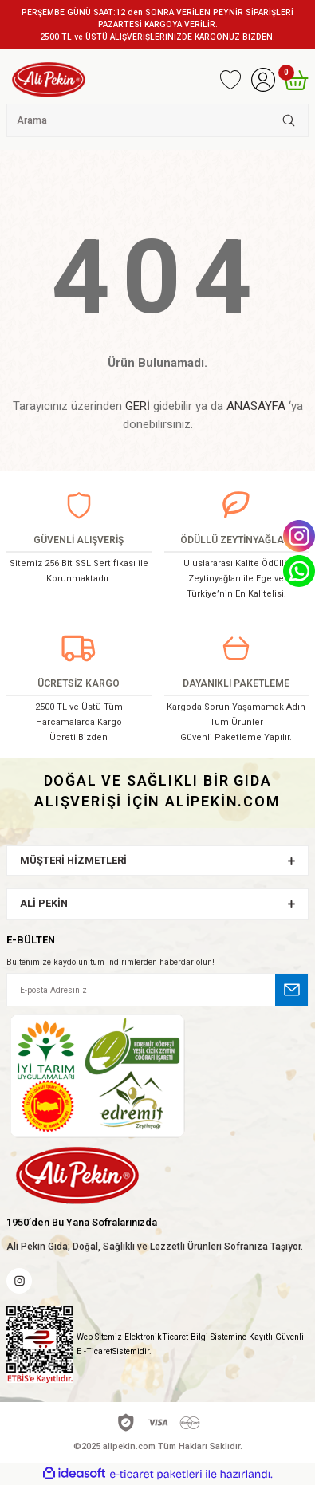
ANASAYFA (255, 406)
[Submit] (292, 989)
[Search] (157, 120)
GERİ (137, 406)
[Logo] (48, 79)
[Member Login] (263, 80)
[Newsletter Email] (157, 989)
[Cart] (295, 80)
